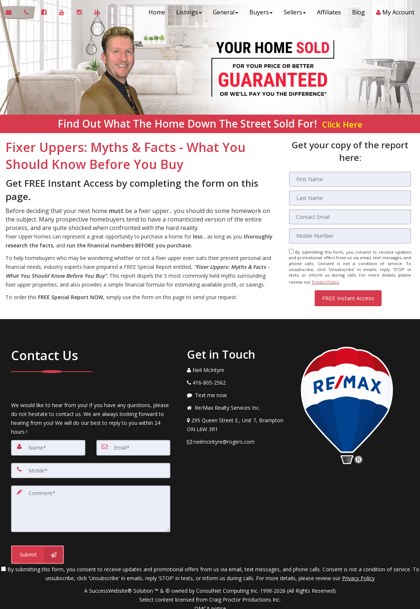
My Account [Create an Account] (395, 15)
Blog (358, 15)
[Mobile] (350, 234)
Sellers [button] (295, 15)
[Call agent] (27, 15)
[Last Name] (350, 197)
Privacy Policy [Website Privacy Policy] (325, 279)
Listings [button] (189, 15)
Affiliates (329, 15)
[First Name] (350, 179)
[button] (348, 294)
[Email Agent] (12, 15)
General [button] (225, 15)
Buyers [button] (261, 15)
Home (156, 15)
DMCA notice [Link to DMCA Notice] (210, 600)
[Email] (350, 216)
